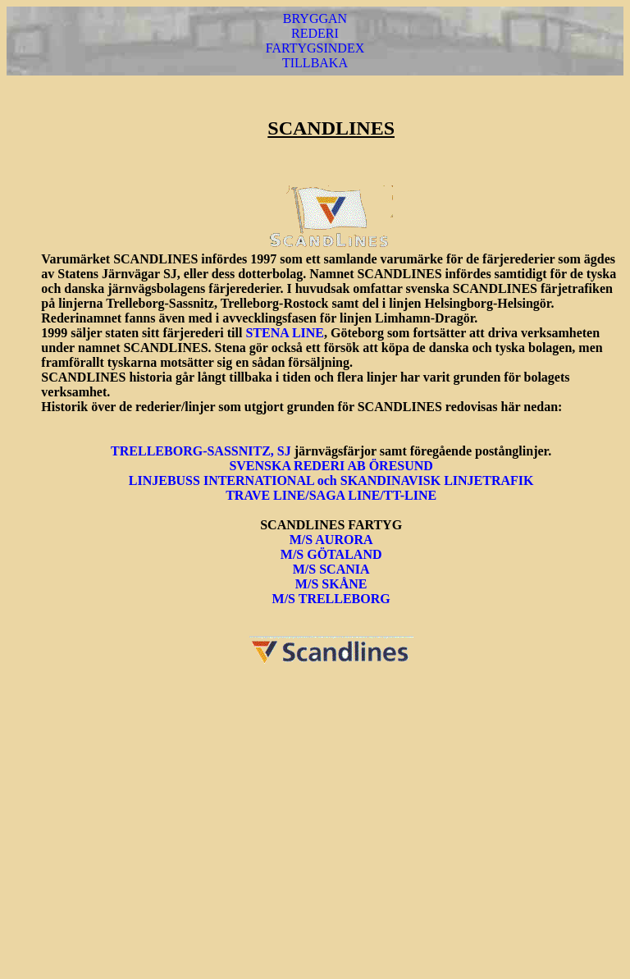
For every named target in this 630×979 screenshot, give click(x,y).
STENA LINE (284, 333)
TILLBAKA (315, 63)
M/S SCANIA (331, 569)
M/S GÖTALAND (331, 554)
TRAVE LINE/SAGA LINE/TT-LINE (331, 495)
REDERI (315, 33)
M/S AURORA (331, 540)
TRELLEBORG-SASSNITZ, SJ (202, 451)
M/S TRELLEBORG (331, 599)
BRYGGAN (315, 18)
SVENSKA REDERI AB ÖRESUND (331, 466)
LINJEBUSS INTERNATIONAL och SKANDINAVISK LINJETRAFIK (331, 480)
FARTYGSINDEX (315, 48)
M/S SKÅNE (331, 584)
